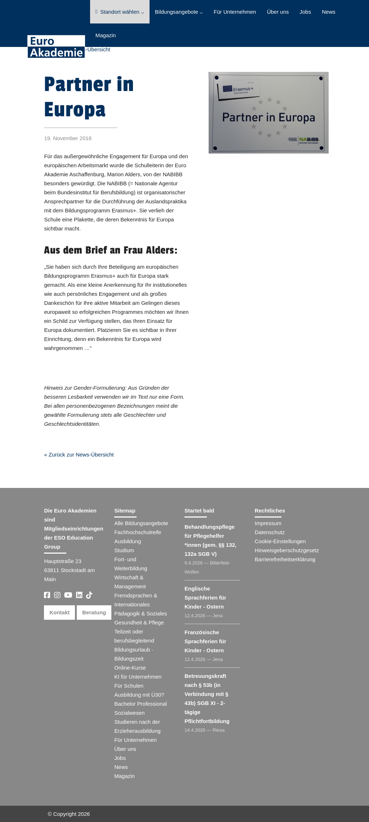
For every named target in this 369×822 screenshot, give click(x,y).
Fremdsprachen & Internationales (135, 599)
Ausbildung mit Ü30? (139, 695)
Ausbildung (127, 541)
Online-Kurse (130, 668)
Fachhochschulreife (137, 532)
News (328, 12)
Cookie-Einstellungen (280, 541)
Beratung (94, 612)
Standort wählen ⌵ (119, 12)
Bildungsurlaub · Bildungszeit (133, 654)
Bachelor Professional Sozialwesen (140, 708)
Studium (124, 550)
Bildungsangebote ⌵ (179, 12)
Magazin (105, 35)
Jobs (305, 12)
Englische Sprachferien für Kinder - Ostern (205, 597)
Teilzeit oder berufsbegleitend (134, 636)
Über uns (278, 12)
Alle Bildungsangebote (141, 523)
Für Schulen (128, 686)
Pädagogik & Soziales (140, 613)
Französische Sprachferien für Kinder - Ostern (205, 641)
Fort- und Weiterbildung (130, 563)
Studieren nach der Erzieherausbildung (137, 726)
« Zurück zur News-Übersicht (79, 454)
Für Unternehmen (235, 12)
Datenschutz (270, 532)
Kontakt (59, 612)
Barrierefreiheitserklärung (285, 559)
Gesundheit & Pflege (139, 622)
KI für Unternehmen (137, 677)
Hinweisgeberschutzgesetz (287, 550)
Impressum (268, 523)
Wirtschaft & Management (130, 581)
